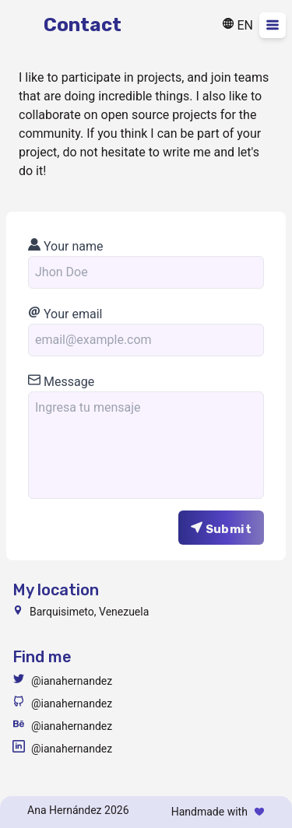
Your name (65, 246)
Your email (65, 314)
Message (61, 381)
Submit (221, 529)
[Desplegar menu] (272, 25)
